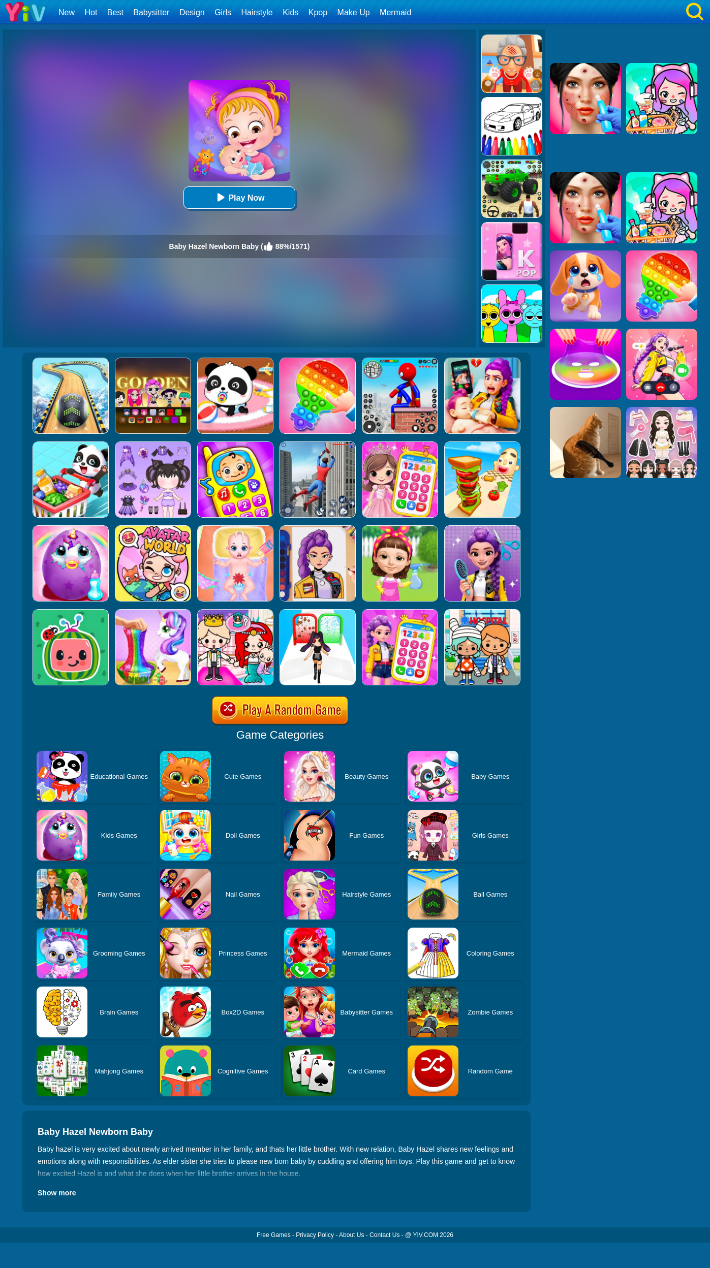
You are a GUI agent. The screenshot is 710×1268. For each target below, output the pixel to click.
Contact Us (384, 1235)
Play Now (239, 197)
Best (115, 12)
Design (192, 12)
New (66, 12)
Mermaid (395, 12)
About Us (351, 1235)
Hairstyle (257, 12)
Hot (90, 12)
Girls (222, 12)
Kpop (317, 12)
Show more (57, 1193)
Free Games (274, 1235)
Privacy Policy (315, 1235)
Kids (290, 12)
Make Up (353, 12)
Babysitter (151, 12)
